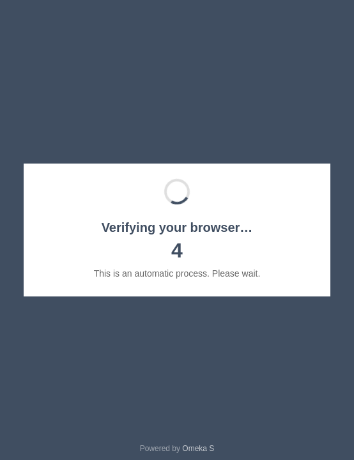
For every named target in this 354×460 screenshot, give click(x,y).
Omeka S (198, 448)
